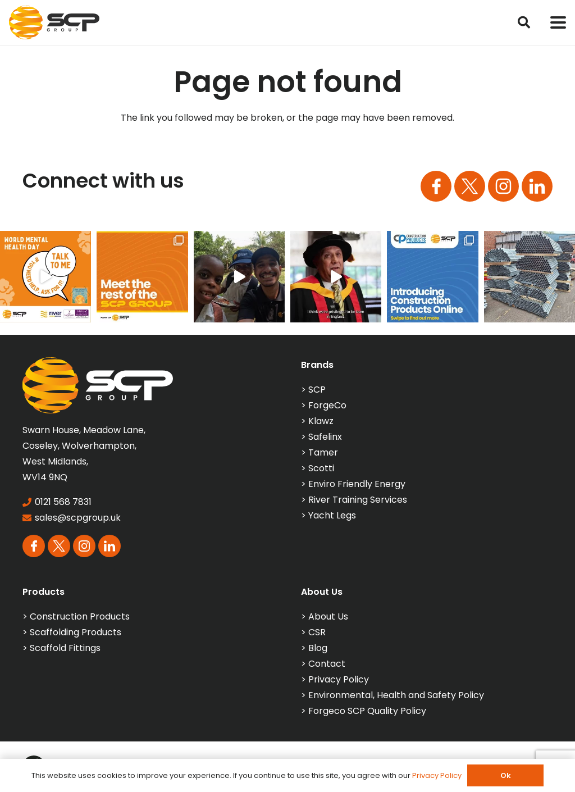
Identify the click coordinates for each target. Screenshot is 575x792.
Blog (317, 647)
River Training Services (357, 499)
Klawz (321, 421)
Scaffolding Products (75, 632)
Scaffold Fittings (65, 647)
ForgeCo (327, 405)
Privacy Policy (338, 679)
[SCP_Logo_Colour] (54, 22)
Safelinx (325, 436)
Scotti (321, 468)
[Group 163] (436, 186)
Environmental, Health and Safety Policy (396, 695)
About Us (328, 616)
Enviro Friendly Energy (356, 483)
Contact (326, 663)
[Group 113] (537, 186)
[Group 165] (503, 186)
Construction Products (80, 616)
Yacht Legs (332, 515)
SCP (317, 389)
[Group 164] (469, 186)
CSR (317, 632)
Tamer (323, 452)
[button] (523, 22)
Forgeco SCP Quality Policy (367, 710)
